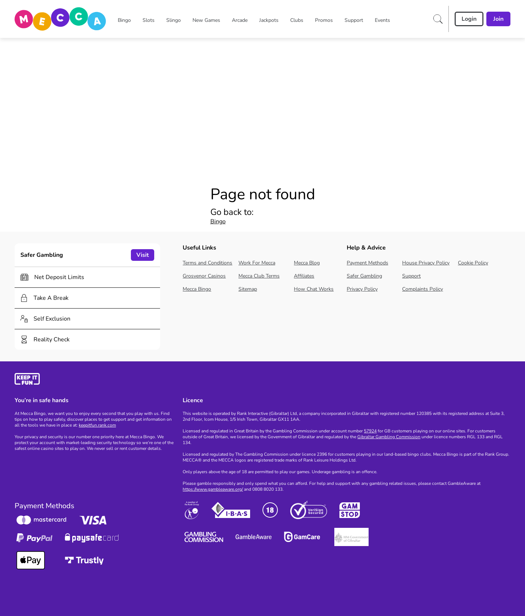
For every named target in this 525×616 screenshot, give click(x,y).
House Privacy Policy (426, 262)
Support (411, 275)
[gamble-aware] (94, 380)
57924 (370, 431)
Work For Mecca (256, 262)
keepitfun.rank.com (97, 425)
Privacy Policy (362, 289)
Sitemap (247, 289)
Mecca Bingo (197, 289)
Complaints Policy (422, 289)
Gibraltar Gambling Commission (388, 437)
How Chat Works (314, 289)
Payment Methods (367, 262)
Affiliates (304, 275)
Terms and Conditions (207, 262)
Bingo (218, 221)
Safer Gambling (364, 275)
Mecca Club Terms (259, 275)
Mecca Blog (307, 262)
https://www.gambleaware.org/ (213, 489)
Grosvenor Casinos (204, 275)
